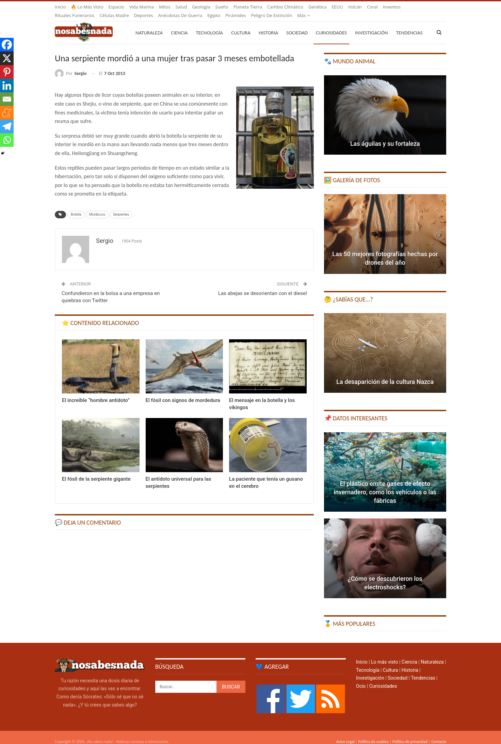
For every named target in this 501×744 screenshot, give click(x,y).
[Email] (7, 99)
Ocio (361, 678)
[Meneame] (7, 113)
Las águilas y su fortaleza (385, 135)
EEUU (337, 7)
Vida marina (141, 7)
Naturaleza (149, 24)
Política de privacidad (409, 733)
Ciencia (179, 24)
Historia (268, 24)
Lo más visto (384, 653)
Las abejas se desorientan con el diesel (262, 285)
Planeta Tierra (247, 7)
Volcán (355, 7)
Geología (201, 7)
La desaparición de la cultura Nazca (385, 373)
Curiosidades (331, 24)
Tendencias (423, 669)
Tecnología (209, 24)
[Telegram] (7, 126)
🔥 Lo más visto (87, 7)
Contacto (438, 733)
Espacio (116, 7)
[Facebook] (7, 44)
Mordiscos (97, 206)
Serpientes (121, 206)
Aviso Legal (345, 733)
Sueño (221, 7)
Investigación (371, 24)
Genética (317, 7)
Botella (76, 206)
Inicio (60, 7)
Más (389, 7)
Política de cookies (373, 733)
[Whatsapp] (7, 140)
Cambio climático (285, 7)
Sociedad (297, 24)
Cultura (241, 24)
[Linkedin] (7, 85)
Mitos (165, 7)
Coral (372, 7)
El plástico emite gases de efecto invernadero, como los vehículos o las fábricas (385, 484)
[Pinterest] (7, 72)
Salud (181, 7)
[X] (7, 58)
